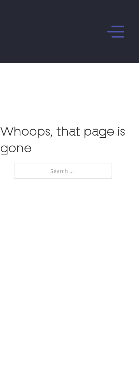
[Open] (87, 32)
